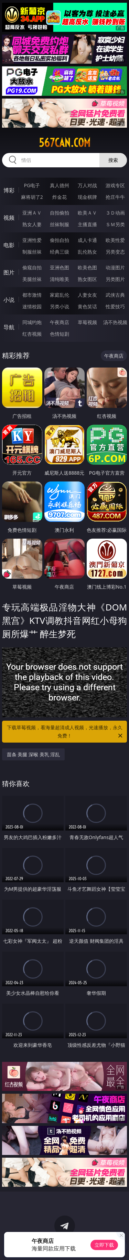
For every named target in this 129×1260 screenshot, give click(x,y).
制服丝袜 (32, 251)
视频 (8, 217)
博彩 (8, 190)
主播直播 (87, 224)
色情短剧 (59, 334)
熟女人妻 (32, 224)
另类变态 (115, 251)
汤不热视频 (115, 322)
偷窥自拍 (32, 267)
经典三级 (59, 251)
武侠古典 (115, 295)
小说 (8, 300)
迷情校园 (32, 306)
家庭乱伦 (59, 295)
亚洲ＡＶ (32, 212)
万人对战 (87, 185)
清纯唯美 (59, 279)
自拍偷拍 (59, 212)
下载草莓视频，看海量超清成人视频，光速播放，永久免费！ (65, 732)
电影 (8, 245)
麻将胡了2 (32, 197)
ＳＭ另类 (115, 224)
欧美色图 (87, 267)
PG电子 (32, 185)
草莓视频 (87, 322)
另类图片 (115, 279)
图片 (8, 272)
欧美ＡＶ (87, 212)
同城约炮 (32, 322)
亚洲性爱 (32, 240)
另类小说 (59, 306)
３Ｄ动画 (115, 212)
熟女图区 (87, 279)
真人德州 (59, 185)
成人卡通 (87, 240)
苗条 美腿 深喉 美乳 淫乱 (33, 754)
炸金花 (59, 197)
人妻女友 (87, 295)
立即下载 (104, 1245)
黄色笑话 (87, 306)
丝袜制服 (59, 224)
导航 (8, 327)
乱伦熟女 (87, 251)
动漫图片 (115, 267)
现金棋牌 (87, 197)
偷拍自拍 (59, 240)
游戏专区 (115, 185)
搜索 (113, 160)
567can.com (64, 143)
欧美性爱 (115, 240)
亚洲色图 (59, 267)
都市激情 (32, 295)
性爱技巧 (115, 306)
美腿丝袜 (32, 279)
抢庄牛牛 (115, 197)
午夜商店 (59, 322)
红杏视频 (32, 334)
